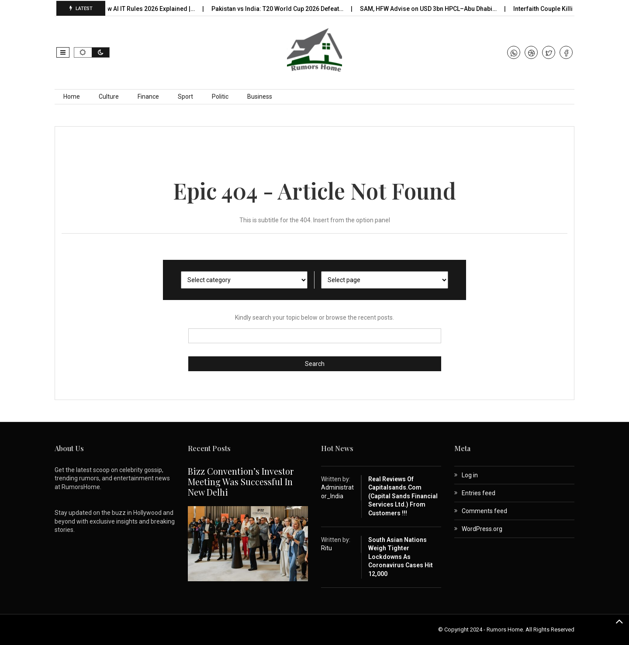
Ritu (326, 548)
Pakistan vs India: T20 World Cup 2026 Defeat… (281, 8)
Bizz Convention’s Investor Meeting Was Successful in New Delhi (241, 481)
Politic (220, 96)
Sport (185, 96)
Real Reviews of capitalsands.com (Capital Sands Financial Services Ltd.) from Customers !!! (403, 496)
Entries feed (478, 493)
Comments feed (484, 510)
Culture (109, 96)
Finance (148, 96)
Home (71, 96)
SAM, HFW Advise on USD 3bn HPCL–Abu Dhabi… (432, 8)
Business (259, 96)
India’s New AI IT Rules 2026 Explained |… (141, 8)
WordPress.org (482, 528)
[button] (62, 52)
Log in (470, 475)
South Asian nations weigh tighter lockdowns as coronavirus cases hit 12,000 (400, 556)
